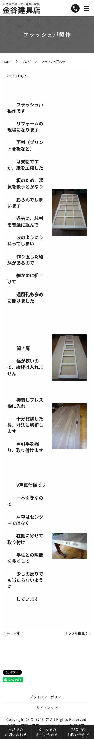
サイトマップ (47, 707)
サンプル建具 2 (76, 633)
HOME (7, 61)
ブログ (26, 61)
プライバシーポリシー (47, 696)
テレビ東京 (15, 633)
